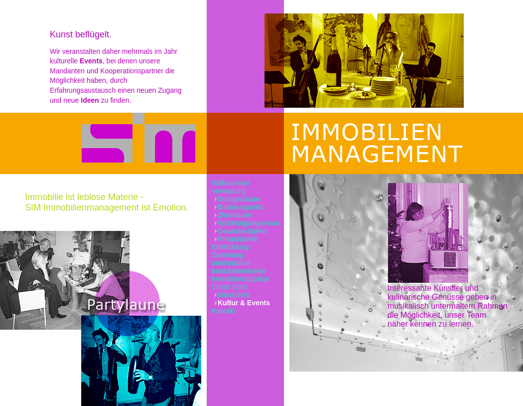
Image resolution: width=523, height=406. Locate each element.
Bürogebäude (239, 199)
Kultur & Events (244, 303)
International (231, 263)
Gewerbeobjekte (243, 231)
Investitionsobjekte (240, 279)
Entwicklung (230, 247)
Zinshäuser (235, 215)
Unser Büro (229, 287)
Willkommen (231, 183)
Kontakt (223, 311)
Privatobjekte (238, 239)
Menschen (234, 295)
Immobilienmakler (239, 271)
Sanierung (228, 255)
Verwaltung (229, 191)
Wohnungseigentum (248, 223)
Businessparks (240, 207)
